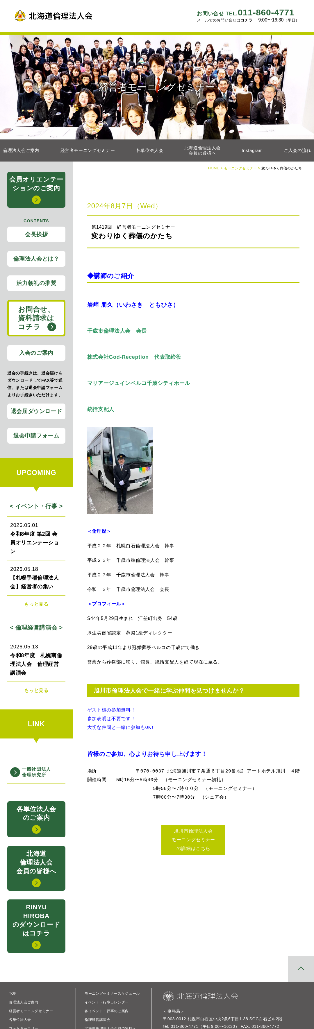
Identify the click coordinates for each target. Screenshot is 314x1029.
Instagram (252, 150)
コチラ (246, 20)
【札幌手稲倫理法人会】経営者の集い (36, 577)
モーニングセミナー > (242, 168)
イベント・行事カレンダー (107, 1002)
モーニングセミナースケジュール (112, 994)
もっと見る (36, 604)
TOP (13, 994)
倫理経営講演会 (97, 1020)
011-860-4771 (245, 12)
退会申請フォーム (36, 436)
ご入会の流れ (297, 150)
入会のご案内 (36, 353)
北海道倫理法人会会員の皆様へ (202, 150)
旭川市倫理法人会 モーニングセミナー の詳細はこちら (193, 840)
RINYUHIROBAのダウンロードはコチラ (36, 926)
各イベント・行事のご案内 (107, 1011)
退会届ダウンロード (36, 411)
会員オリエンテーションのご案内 (36, 190)
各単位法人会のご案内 (36, 819)
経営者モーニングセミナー (87, 150)
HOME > (216, 168)
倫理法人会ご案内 (21, 150)
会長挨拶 (36, 234)
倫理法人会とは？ (36, 259)
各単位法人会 (149, 150)
